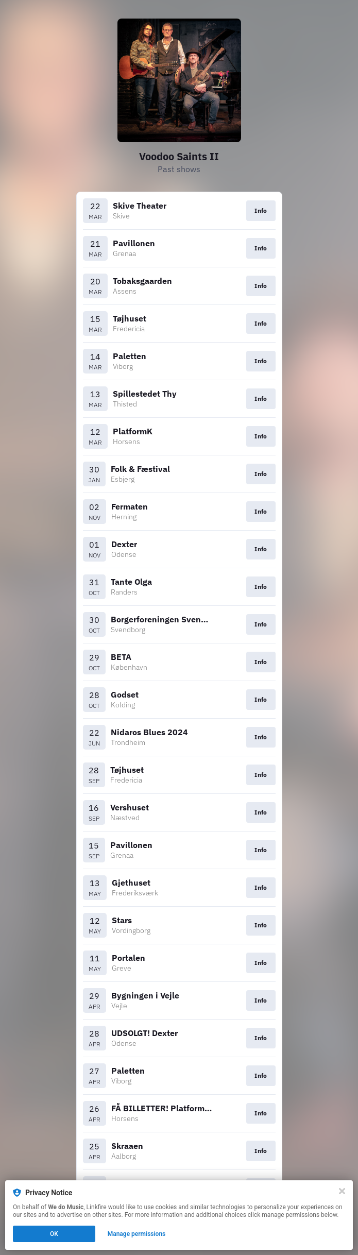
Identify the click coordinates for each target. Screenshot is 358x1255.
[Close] (342, 1191)
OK (54, 1233)
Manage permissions (137, 1233)
